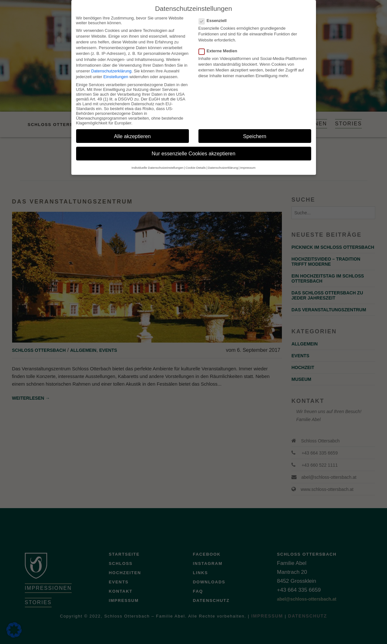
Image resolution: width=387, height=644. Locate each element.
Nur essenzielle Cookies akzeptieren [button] (193, 148)
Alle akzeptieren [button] (132, 130)
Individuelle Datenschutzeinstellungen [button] (157, 161)
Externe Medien (219, 44)
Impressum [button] (247, 161)
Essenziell (214, 14)
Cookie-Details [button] (196, 161)
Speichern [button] (254, 130)
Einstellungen (116, 70)
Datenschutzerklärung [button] (223, 161)
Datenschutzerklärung (111, 65)
